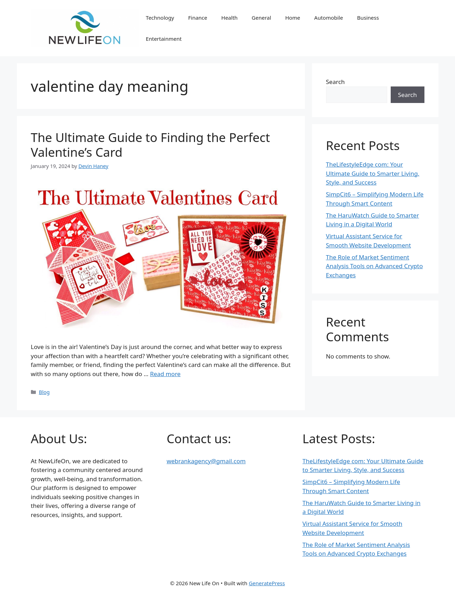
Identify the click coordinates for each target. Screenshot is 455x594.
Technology (160, 17)
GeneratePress (267, 583)
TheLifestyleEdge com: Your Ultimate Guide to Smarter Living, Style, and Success (373, 173)
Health (229, 17)
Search (335, 82)
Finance (197, 17)
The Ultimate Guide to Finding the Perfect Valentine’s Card (150, 144)
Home (292, 17)
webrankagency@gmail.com (206, 461)
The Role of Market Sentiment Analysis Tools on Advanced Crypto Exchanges (374, 266)
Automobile (328, 17)
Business (368, 17)
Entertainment (164, 38)
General (261, 17)
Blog (44, 392)
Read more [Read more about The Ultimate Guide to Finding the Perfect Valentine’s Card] (165, 374)
